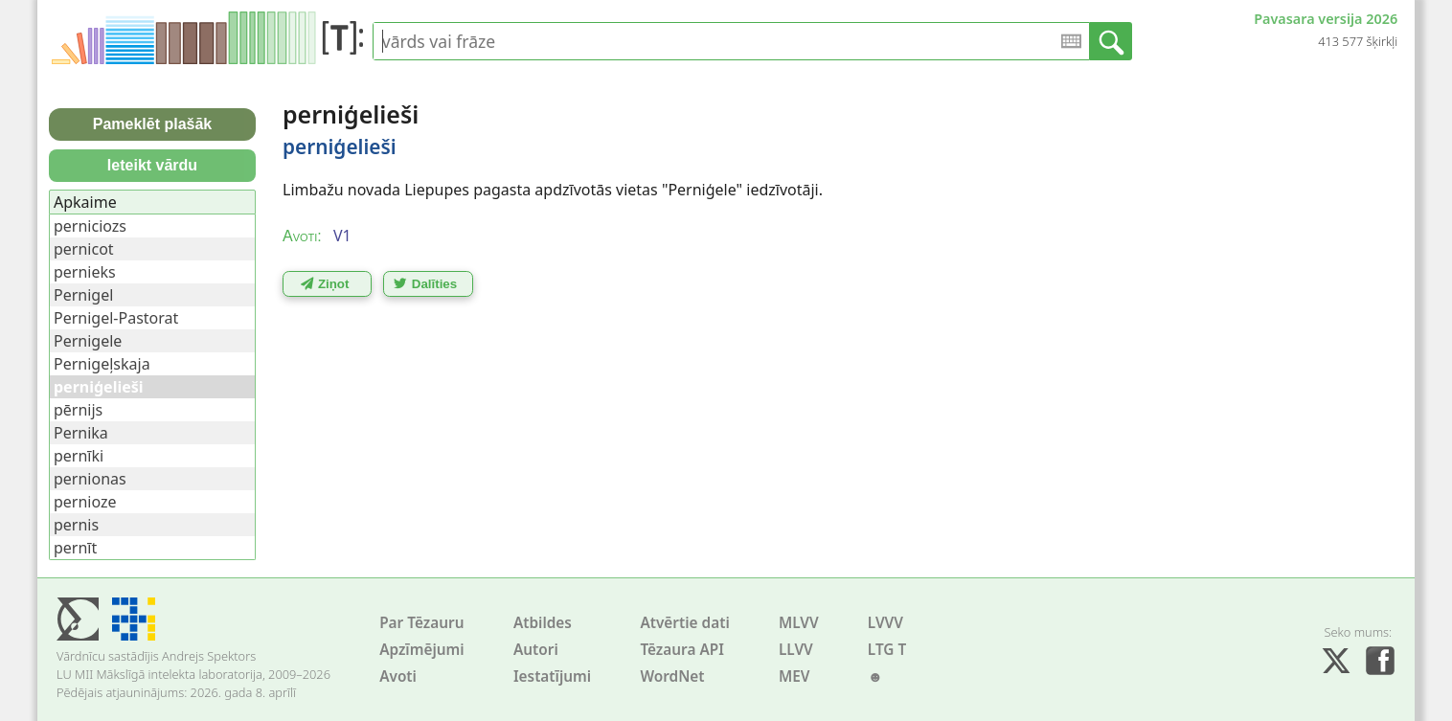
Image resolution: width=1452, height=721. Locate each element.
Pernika (81, 432)
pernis (76, 524)
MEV (794, 676)
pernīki (78, 455)
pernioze (85, 501)
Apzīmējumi (422, 650)
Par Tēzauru (421, 623)
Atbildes (542, 623)
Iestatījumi (552, 676)
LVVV (885, 623)
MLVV (799, 623)
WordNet (672, 676)
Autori (535, 650)
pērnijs (78, 409)
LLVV (796, 650)
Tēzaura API (682, 650)
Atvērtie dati (684, 623)
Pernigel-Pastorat (116, 317)
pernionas (90, 478)
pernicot (84, 248)
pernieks (85, 271)
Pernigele (88, 340)
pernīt (75, 547)
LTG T (887, 650)
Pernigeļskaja (102, 363)
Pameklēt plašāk (153, 124)
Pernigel (83, 294)
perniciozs (90, 226)
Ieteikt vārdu (152, 165)
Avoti (398, 676)
